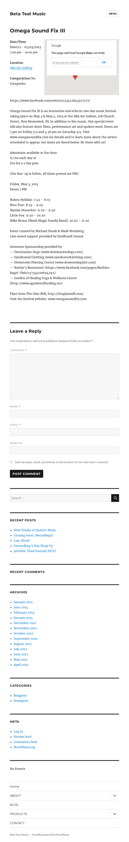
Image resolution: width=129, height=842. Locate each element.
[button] (75, 76)
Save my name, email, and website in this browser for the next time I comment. (62, 462)
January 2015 (23, 602)
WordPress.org (24, 747)
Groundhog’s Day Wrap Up (33, 546)
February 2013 (24, 612)
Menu (113, 13)
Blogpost (20, 695)
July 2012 (20, 649)
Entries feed (22, 737)
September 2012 (26, 638)
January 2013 (23, 618)
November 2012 (25, 628)
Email (15, 424)
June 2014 (21, 607)
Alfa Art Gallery (21, 68)
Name (15, 406)
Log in (18, 731)
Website (16, 443)
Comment (18, 350)
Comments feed (25, 742)
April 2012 (21, 665)
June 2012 (21, 654)
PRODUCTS (18, 814)
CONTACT (17, 823)
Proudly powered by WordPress (50, 834)
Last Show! (22, 540)
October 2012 (23, 633)
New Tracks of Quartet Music (35, 530)
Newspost (21, 701)
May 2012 (21, 659)
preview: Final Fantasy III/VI (35, 551)
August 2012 (23, 644)
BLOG (14, 805)
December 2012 (25, 623)
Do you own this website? (66, 62)
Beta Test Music (28, 13)
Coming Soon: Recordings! (33, 535)
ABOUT (15, 795)
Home (14, 786)
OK (104, 62)
